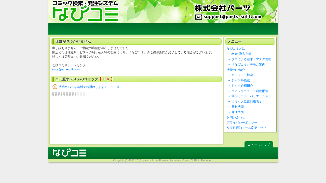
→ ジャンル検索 (238, 80)
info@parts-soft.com (66, 69)
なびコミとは (236, 48)
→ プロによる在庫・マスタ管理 (249, 59)
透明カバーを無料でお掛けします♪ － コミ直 (89, 87)
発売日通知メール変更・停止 (246, 128)
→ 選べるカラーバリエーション (249, 96)
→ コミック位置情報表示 (244, 101)
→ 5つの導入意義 (239, 54)
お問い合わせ (236, 117)
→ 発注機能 (235, 112)
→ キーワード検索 (240, 75)
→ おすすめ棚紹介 (240, 85)
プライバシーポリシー (242, 122)
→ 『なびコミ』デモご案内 (246, 64)
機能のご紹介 (236, 70)
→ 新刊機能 (235, 107)
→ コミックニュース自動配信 (247, 91)
